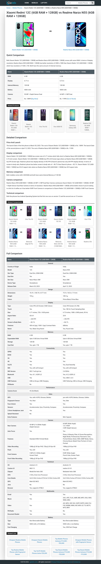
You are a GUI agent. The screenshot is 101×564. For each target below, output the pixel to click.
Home (27, 3)
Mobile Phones (17, 8)
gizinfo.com (34, 562)
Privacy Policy (55, 562)
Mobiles (35, 3)
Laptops (44, 3)
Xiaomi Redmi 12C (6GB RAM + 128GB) (25, 50)
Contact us (76, 562)
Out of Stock (71, 99)
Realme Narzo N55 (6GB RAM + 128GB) (76, 50)
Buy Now (34, 99)
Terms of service (66, 562)
